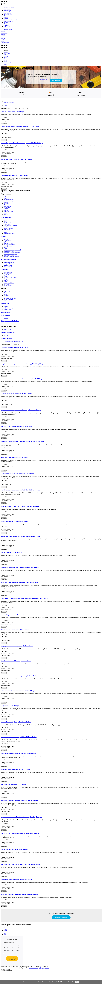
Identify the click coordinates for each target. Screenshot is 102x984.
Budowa (3, 34)
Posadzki (6, 202)
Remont (2, 37)
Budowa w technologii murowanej (11, 945)
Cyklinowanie (7, 224)
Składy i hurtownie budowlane (10, 321)
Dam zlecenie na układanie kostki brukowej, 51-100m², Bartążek (20, 833)
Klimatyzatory (7, 27)
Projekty (3, 31)
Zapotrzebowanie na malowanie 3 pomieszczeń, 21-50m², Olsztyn (20, 126)
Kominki (6, 318)
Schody (5, 294)
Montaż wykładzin (8, 228)
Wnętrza (3, 38)
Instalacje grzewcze (8, 243)
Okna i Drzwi (7, 26)
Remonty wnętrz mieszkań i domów (11, 947)
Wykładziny (6, 300)
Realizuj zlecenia (56, 80)
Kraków (5, 930)
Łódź (5, 933)
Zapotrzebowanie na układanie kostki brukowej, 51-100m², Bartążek (21, 817)
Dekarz (5, 198)
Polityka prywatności (44, 968)
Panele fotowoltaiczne (9, 7)
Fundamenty (7, 207)
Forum (2, 43)
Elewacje (6, 22)
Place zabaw (7, 284)
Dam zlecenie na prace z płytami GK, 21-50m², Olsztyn (17, 426)
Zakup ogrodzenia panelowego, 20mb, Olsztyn (14, 175)
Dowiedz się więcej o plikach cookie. (66, 981)
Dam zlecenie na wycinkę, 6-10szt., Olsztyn (13, 784)
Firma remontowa (8, 13)
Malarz (5, 15)
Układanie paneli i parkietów (10, 225)
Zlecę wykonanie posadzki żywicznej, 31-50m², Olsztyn (17, 646)
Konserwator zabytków (9, 233)
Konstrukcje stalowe (8, 211)
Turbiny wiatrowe (8, 266)
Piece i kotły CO (5, 315)
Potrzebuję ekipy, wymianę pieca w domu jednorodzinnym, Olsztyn (21, 506)
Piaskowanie (7, 280)
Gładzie (5, 221)
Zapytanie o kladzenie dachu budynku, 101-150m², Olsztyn (18, 753)
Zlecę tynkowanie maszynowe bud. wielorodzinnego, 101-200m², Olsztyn (22, 364)
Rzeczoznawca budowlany (10, 298)
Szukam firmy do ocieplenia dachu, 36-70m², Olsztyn (16, 159)
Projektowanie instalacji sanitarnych (12, 250)
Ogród (2, 39)
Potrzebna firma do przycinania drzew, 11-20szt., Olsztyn (18, 691)
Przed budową (4, 33)
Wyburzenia (6, 203)
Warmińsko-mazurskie (9, 102)
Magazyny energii (8, 265)
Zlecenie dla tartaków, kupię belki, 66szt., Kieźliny (16, 722)
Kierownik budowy (8, 21)
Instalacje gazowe (8, 246)
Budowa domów (7, 10)
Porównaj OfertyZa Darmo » (12, 958)
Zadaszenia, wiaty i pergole (10, 277)
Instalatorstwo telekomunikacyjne (12, 252)
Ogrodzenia (6, 275)
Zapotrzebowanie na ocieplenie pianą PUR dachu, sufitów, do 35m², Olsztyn (23, 441)
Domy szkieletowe (8, 11)
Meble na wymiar (8, 29)
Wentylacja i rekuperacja (10, 244)
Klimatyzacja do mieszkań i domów (11, 950)
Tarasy (5, 276)
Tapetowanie (7, 229)
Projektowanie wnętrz (9, 308)
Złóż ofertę (3, 123)
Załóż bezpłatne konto (61, 917)
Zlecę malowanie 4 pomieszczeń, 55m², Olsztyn (14, 347)
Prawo (2, 41)
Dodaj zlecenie (43, 79)
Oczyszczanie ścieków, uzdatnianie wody (13, 341)
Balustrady (6, 295)
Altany (5, 279)
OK (76, 981)
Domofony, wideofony (9, 251)
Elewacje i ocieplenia (9, 199)
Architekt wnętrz (8, 309)
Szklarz (5, 232)
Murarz (5, 204)
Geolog (5, 213)
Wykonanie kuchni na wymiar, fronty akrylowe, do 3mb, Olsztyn (20, 582)
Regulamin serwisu (33, 968)
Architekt (6, 18)
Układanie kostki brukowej (10, 19)
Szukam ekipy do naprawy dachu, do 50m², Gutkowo (16, 615)
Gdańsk (5, 934)
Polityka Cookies (24, 968)
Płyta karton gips (8, 222)
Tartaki (5, 323)
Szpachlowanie (7, 226)
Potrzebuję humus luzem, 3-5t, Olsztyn (12, 111)
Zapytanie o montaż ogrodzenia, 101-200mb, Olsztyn (16, 879)
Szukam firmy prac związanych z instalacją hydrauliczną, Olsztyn (20, 536)
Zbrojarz (6, 214)
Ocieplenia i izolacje (8, 200)
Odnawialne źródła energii (8, 259)
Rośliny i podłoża (8, 285)
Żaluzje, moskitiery (8, 299)
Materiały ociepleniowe (7, 332)
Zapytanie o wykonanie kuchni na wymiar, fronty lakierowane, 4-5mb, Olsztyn (24, 598)
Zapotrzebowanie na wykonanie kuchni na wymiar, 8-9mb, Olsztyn (21, 410)
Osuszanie (6, 230)
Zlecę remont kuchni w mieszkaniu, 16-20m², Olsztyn (16, 393)
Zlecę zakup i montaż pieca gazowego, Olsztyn (14, 521)
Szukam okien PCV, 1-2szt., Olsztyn (11, 552)
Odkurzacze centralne (9, 255)
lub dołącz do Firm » (12, 963)
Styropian (6, 335)
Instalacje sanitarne (6, 338)
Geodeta (6, 210)
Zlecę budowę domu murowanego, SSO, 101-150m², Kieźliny (19, 737)
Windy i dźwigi (7, 329)
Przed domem (5, 269)
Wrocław (6, 929)
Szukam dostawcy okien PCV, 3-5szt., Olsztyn (14, 849)
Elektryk (6, 23)
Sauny (5, 281)
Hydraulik (6, 25)
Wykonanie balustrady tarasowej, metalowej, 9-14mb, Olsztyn (19, 800)
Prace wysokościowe (9, 283)
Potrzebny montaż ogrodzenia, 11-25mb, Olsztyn (15, 769)
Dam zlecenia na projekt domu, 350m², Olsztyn (15, 630)
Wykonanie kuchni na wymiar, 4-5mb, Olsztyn (14, 457)
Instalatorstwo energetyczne (10, 254)
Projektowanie (5, 303)
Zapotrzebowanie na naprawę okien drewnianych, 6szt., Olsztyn (20, 567)
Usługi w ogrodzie (8, 273)
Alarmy (5, 248)
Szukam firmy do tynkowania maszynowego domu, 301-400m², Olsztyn (22, 143)
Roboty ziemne (7, 206)
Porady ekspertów (5, 42)
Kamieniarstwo (5, 312)
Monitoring (6, 247)
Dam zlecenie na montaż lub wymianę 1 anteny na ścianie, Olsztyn (20, 864)
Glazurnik (6, 17)
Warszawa (6, 927)
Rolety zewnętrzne (8, 296)
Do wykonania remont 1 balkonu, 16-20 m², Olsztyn (16, 661)
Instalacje (3, 35)
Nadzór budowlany (8, 209)
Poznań (5, 931)
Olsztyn (5, 105)
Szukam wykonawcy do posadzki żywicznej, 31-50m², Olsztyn (19, 676)
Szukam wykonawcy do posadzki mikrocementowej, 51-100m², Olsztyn (22, 379)
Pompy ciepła (7, 9)
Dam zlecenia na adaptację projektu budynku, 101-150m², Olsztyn (20, 490)
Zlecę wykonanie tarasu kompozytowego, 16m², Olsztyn (17, 473)
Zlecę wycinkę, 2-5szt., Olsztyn (10, 705)
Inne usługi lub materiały (9, 953)
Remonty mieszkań (8, 14)
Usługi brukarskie (8, 272)
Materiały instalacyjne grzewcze (11, 256)
